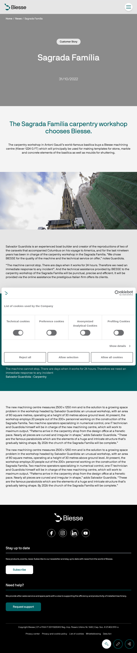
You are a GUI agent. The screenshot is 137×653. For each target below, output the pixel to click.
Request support (23, 606)
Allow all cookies (112, 357)
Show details (117, 345)
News (18, 18)
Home (9, 18)
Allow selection (68, 357)
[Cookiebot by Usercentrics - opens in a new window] (117, 293)
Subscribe (19, 569)
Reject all (25, 357)
